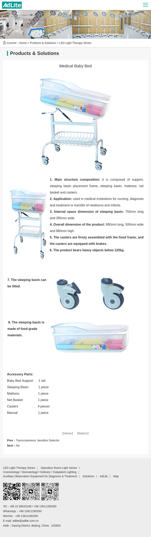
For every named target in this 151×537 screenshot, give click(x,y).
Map (116, 476)
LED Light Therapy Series (75, 43)
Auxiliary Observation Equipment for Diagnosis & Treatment (40, 476)
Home (23, 43)
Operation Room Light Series (59, 467)
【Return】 (83, 433)
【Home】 (67, 433)
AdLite (104, 476)
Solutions (88, 476)
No (17, 445)
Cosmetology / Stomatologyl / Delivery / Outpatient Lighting (40, 472)
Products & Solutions (43, 43)
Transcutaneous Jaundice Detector (37, 440)
